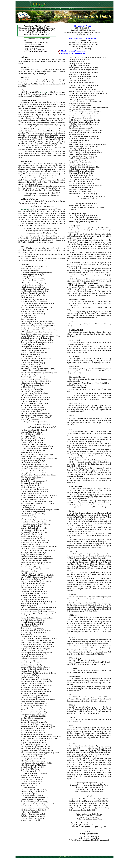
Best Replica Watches (28, 209)
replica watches (44, 92)
